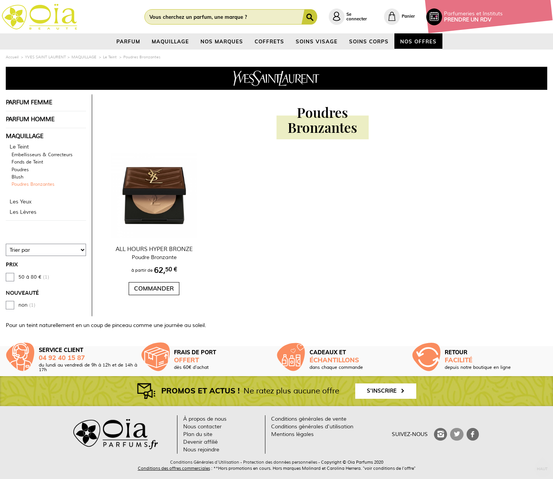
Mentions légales (292, 434)
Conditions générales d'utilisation (312, 426)
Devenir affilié (200, 442)
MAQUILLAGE (24, 136)
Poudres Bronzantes (33, 184)
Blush (17, 177)
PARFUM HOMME (30, 119)
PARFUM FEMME (29, 102)
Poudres (20, 170)
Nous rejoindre (201, 449)
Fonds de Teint (27, 162)
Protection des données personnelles (280, 462)
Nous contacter (202, 426)
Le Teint (19, 147)
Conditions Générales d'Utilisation (204, 462)
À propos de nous (205, 419)
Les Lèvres (23, 212)
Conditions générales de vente (308, 419)
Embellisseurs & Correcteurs (42, 155)
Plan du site (197, 434)
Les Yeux (20, 201)
